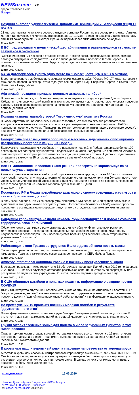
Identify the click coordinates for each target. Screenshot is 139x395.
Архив (26, 382)
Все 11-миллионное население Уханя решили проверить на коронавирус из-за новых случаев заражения (64, 168)
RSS (51, 382)
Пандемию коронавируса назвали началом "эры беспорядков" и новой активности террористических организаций (68, 221)
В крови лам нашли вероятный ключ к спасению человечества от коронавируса (66, 348)
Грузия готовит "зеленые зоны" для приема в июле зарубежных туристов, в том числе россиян (66, 327)
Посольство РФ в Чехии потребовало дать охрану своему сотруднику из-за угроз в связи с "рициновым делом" (68, 194)
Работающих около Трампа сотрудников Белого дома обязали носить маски (63, 246)
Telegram (61, 382)
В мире (5, 12)
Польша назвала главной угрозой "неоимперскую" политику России (56, 116)
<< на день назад (12, 373)
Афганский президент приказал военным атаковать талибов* (51, 93)
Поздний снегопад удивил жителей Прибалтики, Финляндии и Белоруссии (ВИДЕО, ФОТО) (69, 26)
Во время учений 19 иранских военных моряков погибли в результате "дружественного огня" (58, 307)
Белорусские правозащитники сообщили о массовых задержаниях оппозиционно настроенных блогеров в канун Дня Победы (67, 141)
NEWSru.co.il (9, 385)
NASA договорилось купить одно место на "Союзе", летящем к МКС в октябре (64, 74)
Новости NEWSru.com (17, 387)
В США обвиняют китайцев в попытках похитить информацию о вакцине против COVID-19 (66, 283)
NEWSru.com (16, 4)
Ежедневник (39, 382)
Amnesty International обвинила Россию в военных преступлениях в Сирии (62, 262)
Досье (16, 382)
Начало (6, 382)
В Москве (24, 385)
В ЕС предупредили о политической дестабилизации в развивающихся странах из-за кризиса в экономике (68, 49)
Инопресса (39, 385)
